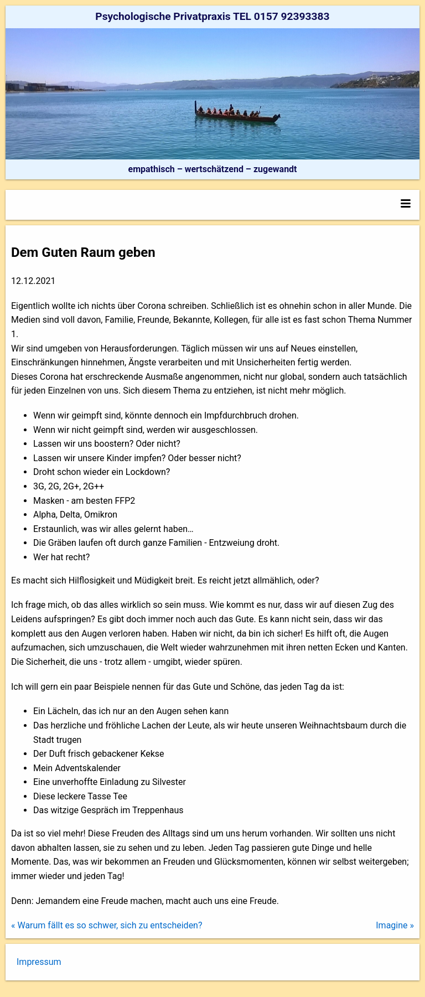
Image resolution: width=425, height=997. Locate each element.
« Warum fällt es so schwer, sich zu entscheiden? (107, 925)
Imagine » (395, 925)
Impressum (39, 962)
